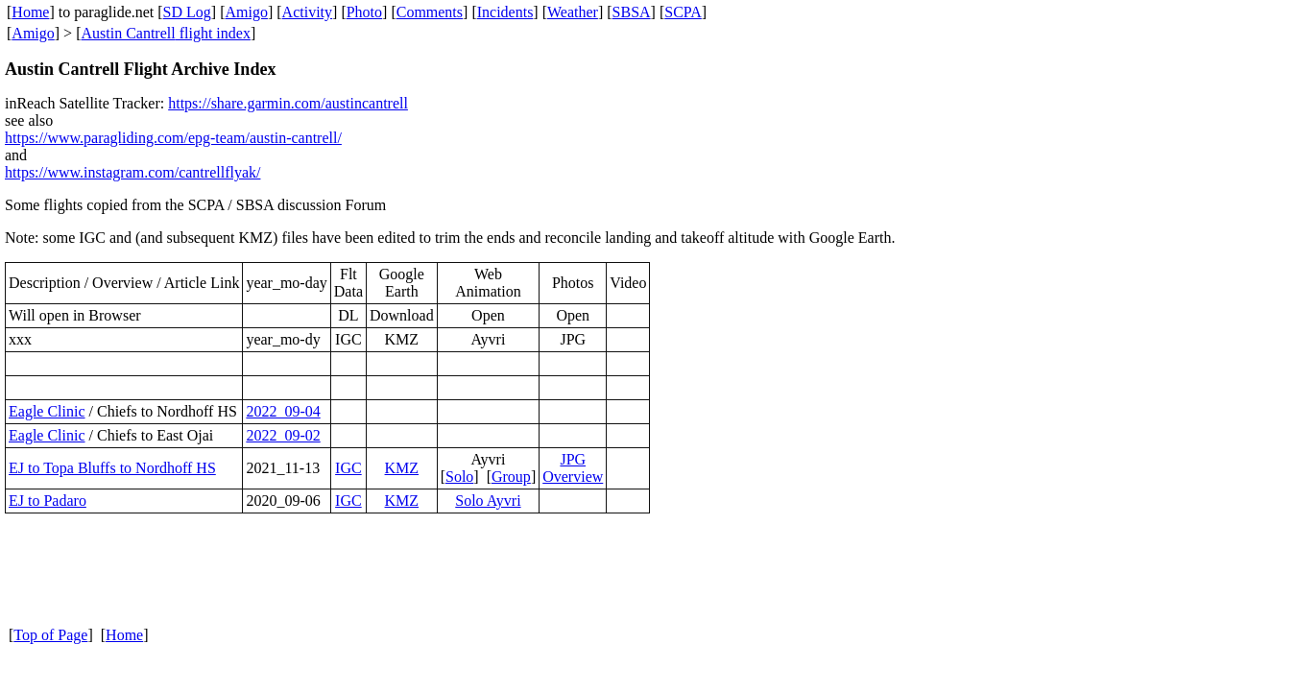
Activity (307, 12)
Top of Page (50, 635)
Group (511, 476)
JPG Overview (572, 468)
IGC (348, 468)
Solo (459, 476)
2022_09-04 (283, 411)
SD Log (187, 12)
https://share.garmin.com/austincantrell (288, 103)
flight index (213, 33)
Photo (364, 12)
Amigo (247, 12)
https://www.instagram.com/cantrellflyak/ (132, 172)
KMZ (402, 468)
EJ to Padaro (47, 500)
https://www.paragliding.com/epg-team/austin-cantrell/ (173, 138)
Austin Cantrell (128, 33)
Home (30, 12)
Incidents (505, 12)
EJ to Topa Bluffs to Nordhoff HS (112, 468)
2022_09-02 (283, 435)
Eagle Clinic (47, 411)
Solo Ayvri (487, 500)
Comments (429, 12)
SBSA (631, 12)
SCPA (683, 12)
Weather (572, 12)
